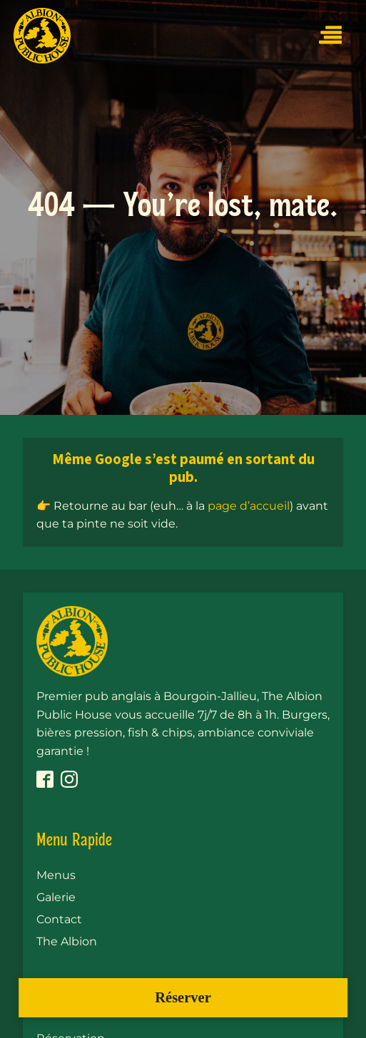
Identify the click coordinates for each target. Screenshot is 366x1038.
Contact (59, 919)
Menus (56, 875)
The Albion (66, 941)
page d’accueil (249, 506)
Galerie (56, 897)
